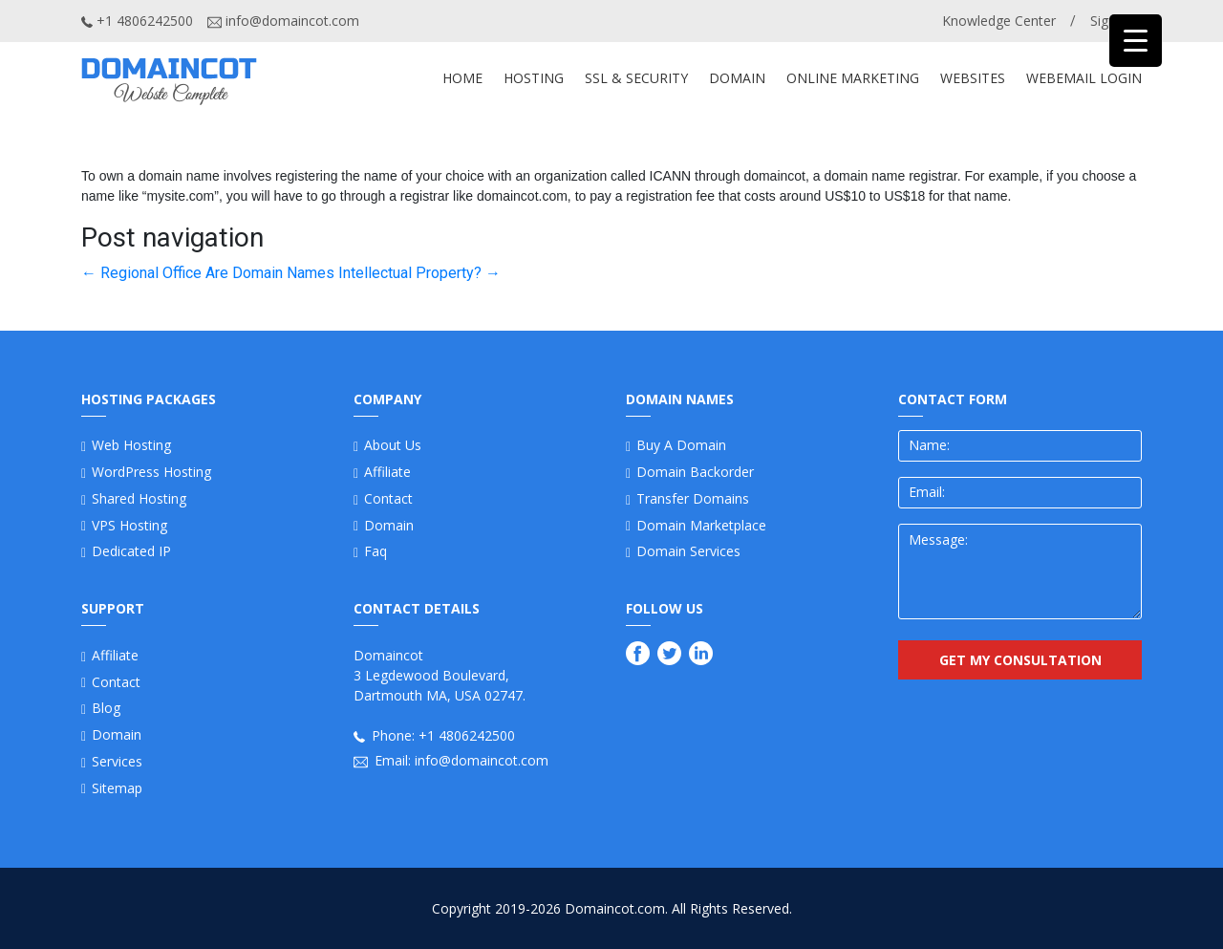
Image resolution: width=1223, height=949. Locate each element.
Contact (116, 682)
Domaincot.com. (616, 908)
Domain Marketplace (701, 525)
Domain (116, 734)
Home (462, 78)
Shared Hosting (139, 498)
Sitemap (117, 788)
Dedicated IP (131, 551)
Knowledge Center (999, 20)
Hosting (534, 78)
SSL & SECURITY (636, 78)
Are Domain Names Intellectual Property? (353, 273)
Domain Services (688, 551)
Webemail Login (1084, 78)
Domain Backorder (695, 472)
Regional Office (141, 273)
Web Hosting (131, 445)
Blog (106, 708)
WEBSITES (972, 78)
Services (117, 761)
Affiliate (115, 655)
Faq (375, 551)
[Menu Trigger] (1135, 40)
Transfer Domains (692, 498)
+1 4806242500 (137, 20)
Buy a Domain (681, 445)
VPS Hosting (129, 525)
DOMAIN (737, 78)
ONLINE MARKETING (852, 78)
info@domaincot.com (283, 20)
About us (392, 445)
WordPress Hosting (151, 472)
